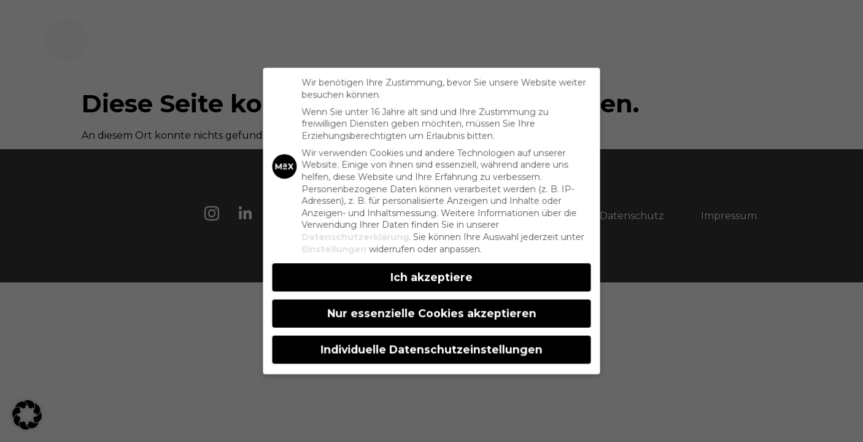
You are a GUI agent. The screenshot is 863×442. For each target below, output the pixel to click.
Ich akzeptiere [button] (431, 276)
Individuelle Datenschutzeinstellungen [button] (431, 347)
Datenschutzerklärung (356, 236)
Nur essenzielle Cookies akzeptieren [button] (431, 312)
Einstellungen (336, 248)
